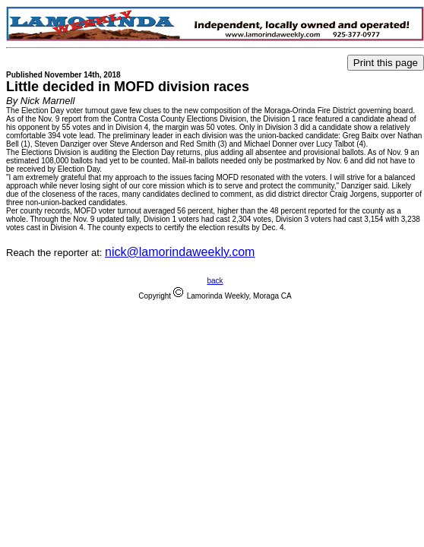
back (215, 281)
